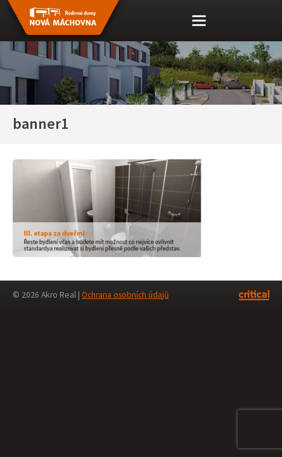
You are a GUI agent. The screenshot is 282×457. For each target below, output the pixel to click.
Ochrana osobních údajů (125, 294)
